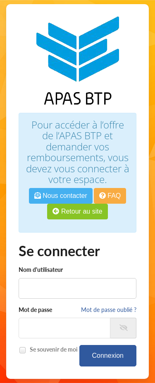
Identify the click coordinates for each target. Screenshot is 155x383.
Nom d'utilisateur (41, 269)
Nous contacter (60, 195)
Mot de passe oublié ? (108, 309)
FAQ (110, 195)
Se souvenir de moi (52, 350)
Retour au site (77, 211)
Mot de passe (35, 309)
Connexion (108, 355)
